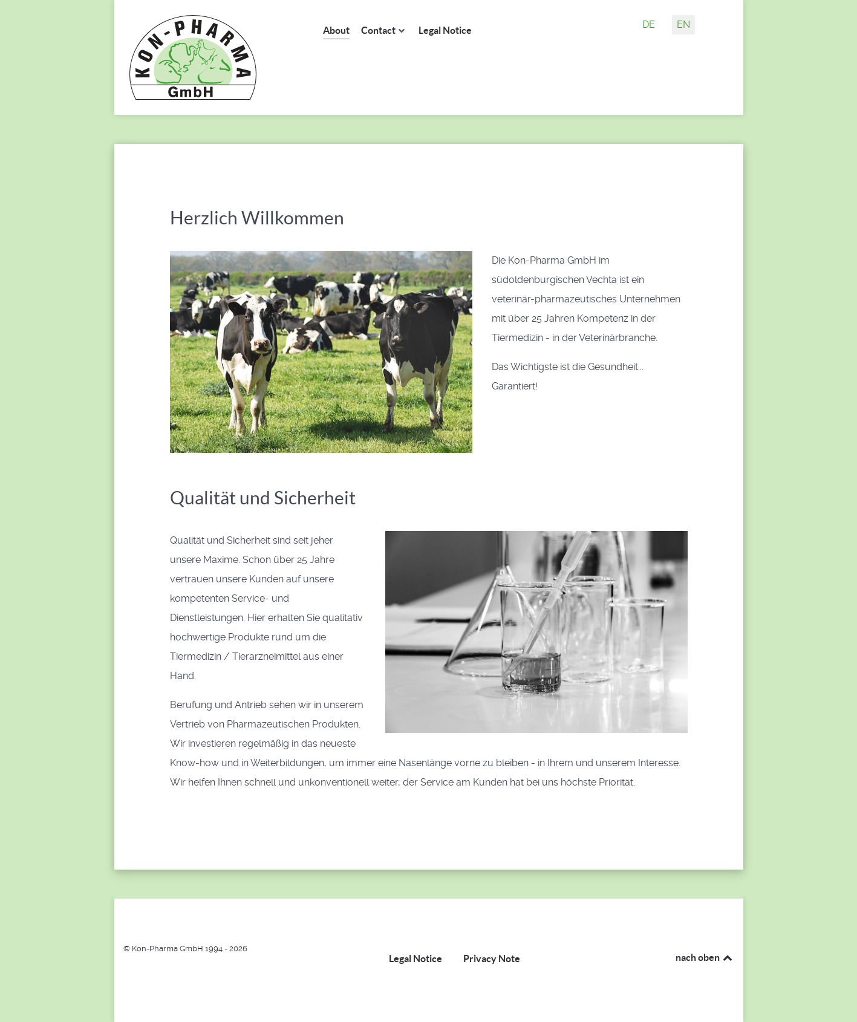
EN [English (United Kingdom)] (683, 24)
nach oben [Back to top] (705, 957)
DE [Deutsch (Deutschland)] (648, 24)
